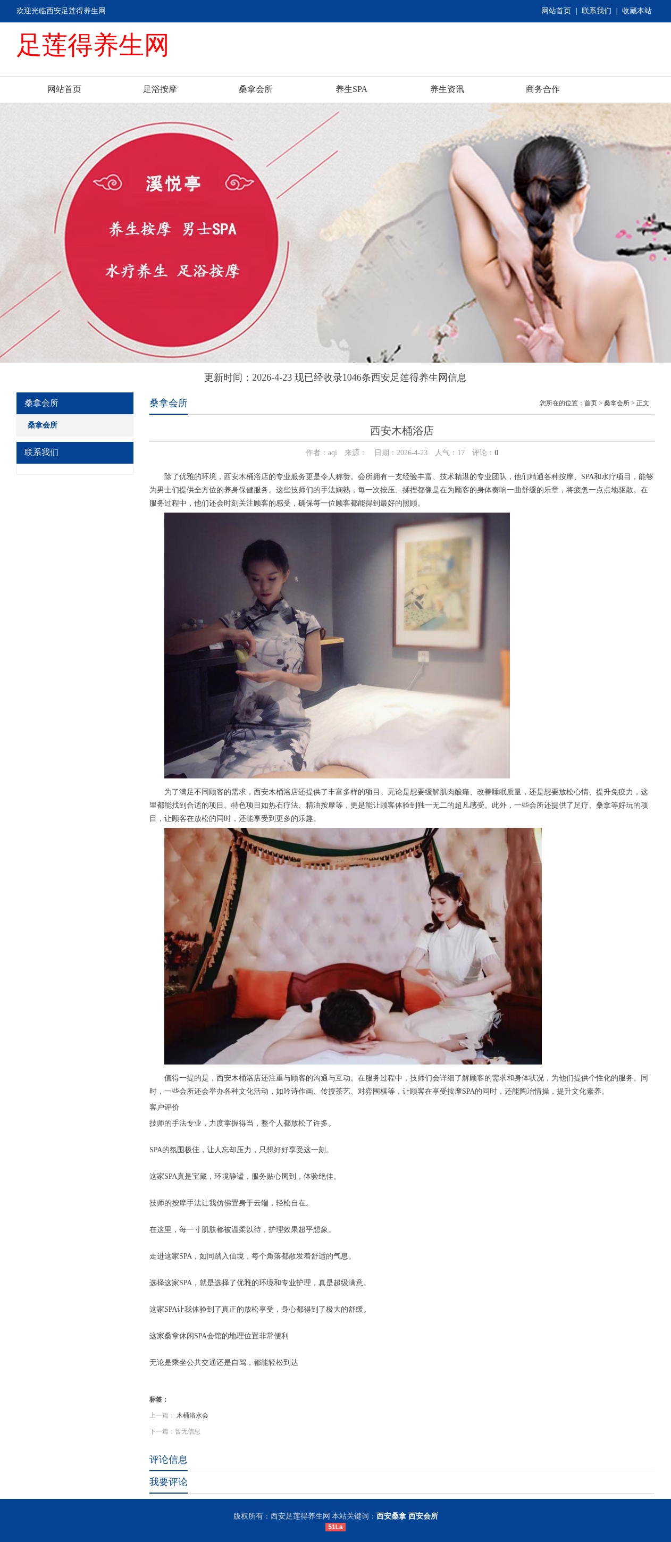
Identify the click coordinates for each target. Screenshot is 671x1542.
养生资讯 (447, 89)
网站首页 (556, 11)
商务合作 (543, 89)
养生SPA (351, 89)
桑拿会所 (256, 89)
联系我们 (596, 11)
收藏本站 (637, 11)
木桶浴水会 (192, 1415)
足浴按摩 (160, 89)
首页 (590, 403)
